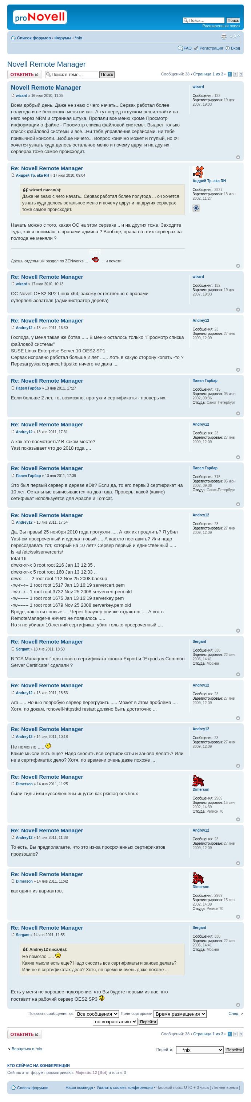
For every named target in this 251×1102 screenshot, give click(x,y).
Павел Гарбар (28, 388)
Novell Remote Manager (46, 64)
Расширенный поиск (221, 26)
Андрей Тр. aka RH (32, 175)
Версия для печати (224, 36)
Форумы (63, 38)
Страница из (208, 74)
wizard (21, 96)
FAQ (188, 48)
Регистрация (211, 48)
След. (233, 1013)
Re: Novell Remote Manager (47, 168)
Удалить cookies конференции (125, 1087)
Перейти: (165, 1049)
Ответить (24, 74)
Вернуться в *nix (27, 1049)
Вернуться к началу (238, 157)
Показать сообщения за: (73, 1013)
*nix (78, 38)
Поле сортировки (164, 1013)
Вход (235, 48)
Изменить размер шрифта (235, 36)
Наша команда (79, 1087)
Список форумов (34, 38)
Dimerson (24, 784)
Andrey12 (24, 328)
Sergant (22, 649)
